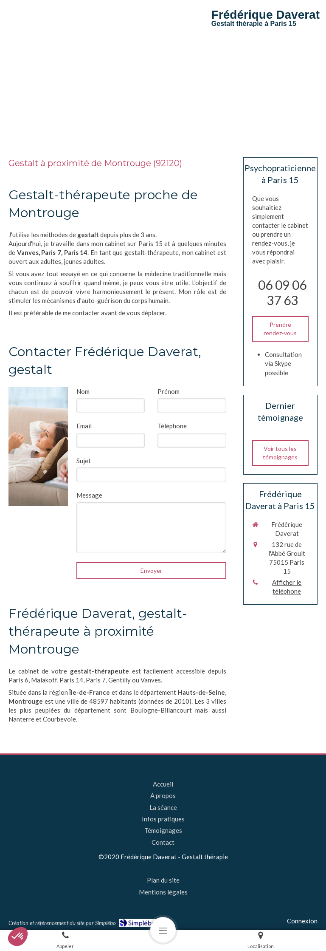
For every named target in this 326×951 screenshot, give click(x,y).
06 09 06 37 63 (282, 292)
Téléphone (172, 426)
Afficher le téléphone (286, 586)
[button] (18, 936)
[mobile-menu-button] (163, 930)
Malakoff (44, 680)
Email (84, 426)
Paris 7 (96, 680)
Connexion (302, 921)
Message (89, 495)
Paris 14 (71, 680)
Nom (83, 391)
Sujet (83, 460)
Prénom (168, 391)
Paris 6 (18, 680)
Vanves (151, 680)
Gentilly (119, 680)
